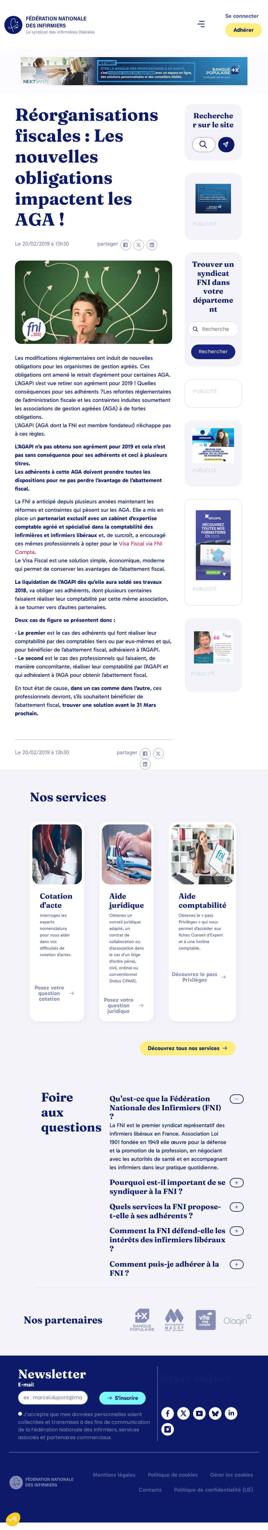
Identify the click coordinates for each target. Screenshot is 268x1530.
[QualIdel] (213, 661)
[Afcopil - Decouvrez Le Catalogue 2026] (213, 578)
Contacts (150, 1489)
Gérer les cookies (231, 1474)
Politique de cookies (173, 1474)
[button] (201, 25)
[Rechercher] (226, 144)
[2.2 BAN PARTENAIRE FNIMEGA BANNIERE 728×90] (134, 83)
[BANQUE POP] (213, 211)
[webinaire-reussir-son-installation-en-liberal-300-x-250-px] (213, 461)
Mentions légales (114, 1474)
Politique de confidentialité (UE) (213, 1489)
